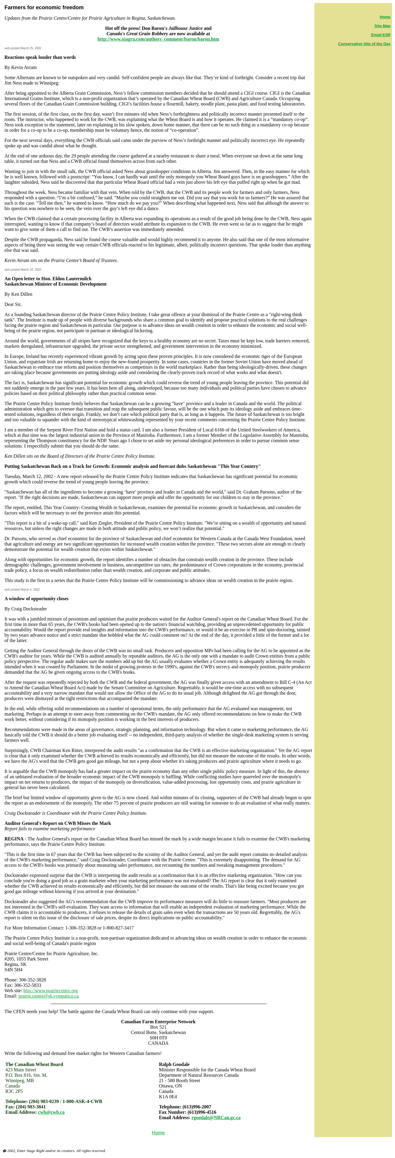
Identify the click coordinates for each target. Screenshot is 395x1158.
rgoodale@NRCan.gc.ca (216, 1117)
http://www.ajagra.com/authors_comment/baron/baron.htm (158, 39)
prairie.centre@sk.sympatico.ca (49, 995)
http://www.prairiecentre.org (51, 990)
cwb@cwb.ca (51, 1112)
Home (158, 1132)
